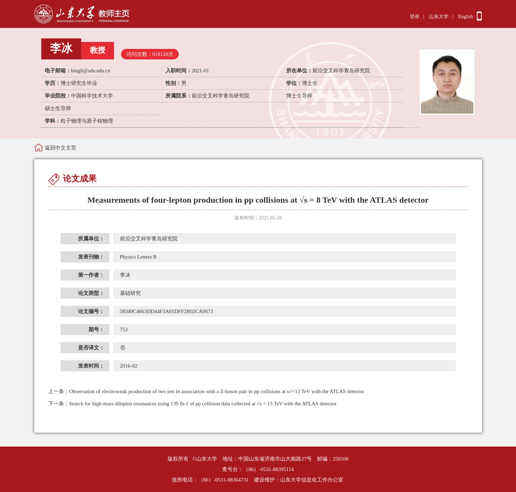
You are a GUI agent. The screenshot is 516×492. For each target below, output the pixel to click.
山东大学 (438, 16)
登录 (414, 16)
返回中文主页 (60, 148)
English (465, 16)
